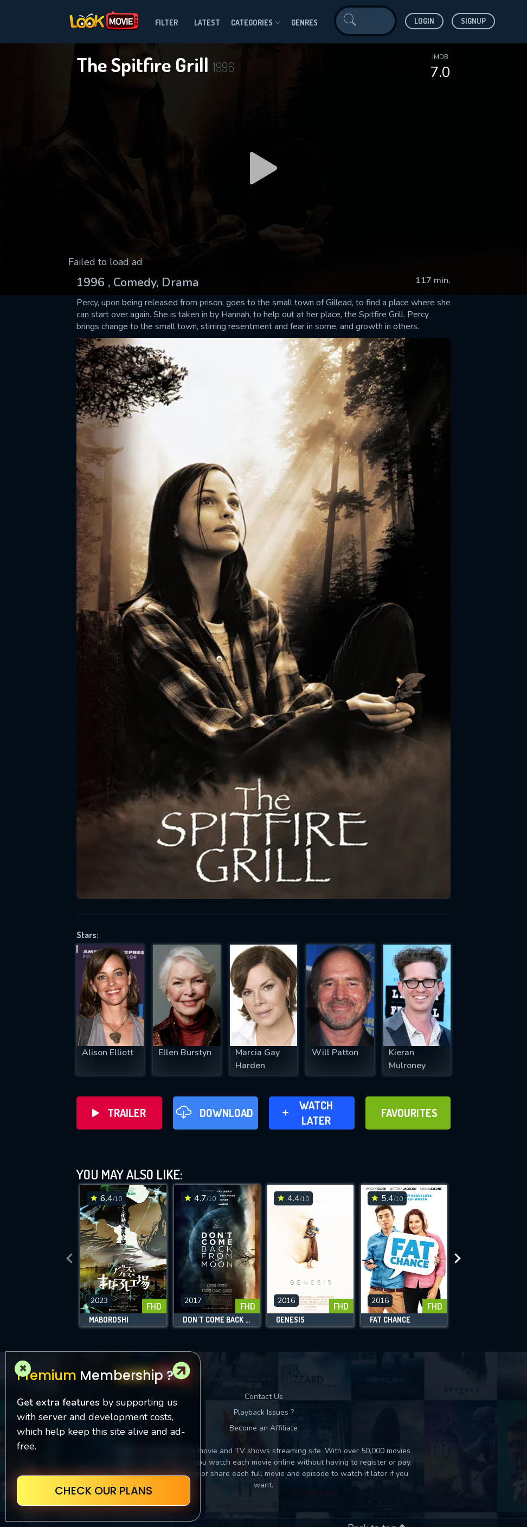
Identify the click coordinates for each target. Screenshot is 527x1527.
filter (166, 22)
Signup (473, 20)
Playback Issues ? (264, 1412)
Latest (207, 22)
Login (424, 20)
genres (304, 22)
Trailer (119, 1112)
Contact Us (264, 1396)
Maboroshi (108, 1320)
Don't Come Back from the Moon (217, 1320)
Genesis (290, 1320)
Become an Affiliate (263, 1428)
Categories (255, 22)
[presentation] (69, 1258)
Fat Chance (390, 1320)
